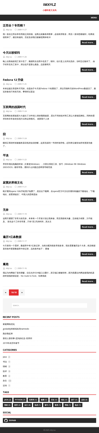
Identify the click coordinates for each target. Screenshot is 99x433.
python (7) (20, 400)
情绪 (5, 366)
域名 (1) (64, 400)
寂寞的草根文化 (13, 182)
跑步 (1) (78, 405)
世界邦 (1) (33, 400)
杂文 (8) (27, 405)
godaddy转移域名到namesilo (16, 328)
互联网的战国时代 (14, 107)
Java (5, 356)
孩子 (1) (74, 400)
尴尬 (6, 264)
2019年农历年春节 (11, 343)
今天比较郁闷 (11, 52)
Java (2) (7, 400)
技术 (5, 371)
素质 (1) (58, 405)
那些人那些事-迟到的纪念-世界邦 (17, 338)
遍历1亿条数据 (12, 237)
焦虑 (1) (38, 405)
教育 (5, 376)
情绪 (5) (7, 405)
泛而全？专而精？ (14, 25)
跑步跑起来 (8, 333)
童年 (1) (48, 405)
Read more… (88, 42)
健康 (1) (44, 400)
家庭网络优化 (9, 324)
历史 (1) (54, 400)
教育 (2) (17, 405)
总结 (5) (84, 400)
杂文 (5, 380)
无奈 (6, 210)
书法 (5, 361)
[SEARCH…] (49, 305)
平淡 (6, 155)
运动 (5, 385)
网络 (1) (68, 405)
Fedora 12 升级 (13, 80)
